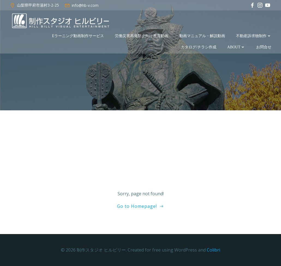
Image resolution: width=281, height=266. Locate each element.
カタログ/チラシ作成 (198, 47)
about (236, 47)
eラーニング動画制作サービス (78, 36)
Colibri (213, 250)
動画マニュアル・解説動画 (202, 36)
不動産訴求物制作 (253, 36)
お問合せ (263, 47)
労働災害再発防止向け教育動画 (141, 36)
